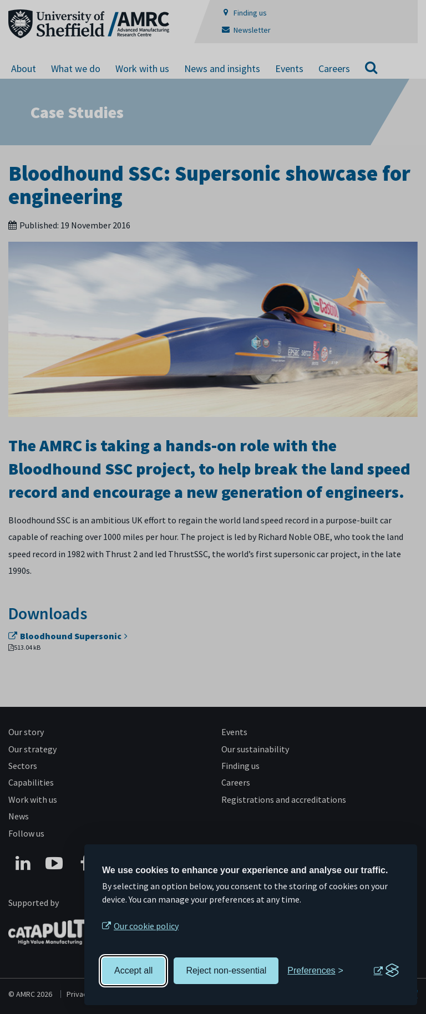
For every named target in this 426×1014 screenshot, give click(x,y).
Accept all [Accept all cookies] (133, 970)
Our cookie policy (146, 925)
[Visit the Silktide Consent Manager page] (386, 970)
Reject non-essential (226, 970)
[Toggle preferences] (315, 970)
